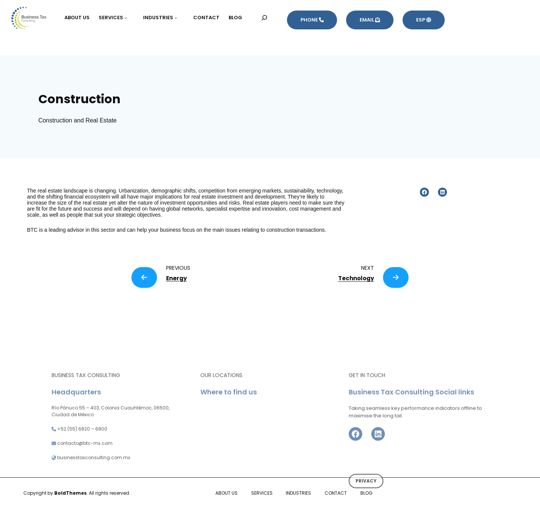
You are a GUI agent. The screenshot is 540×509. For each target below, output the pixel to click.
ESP (423, 19)
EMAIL (370, 19)
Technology (356, 278)
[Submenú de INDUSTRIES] (179, 17)
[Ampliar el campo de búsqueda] (264, 17)
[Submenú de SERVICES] (129, 17)
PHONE (312, 19)
